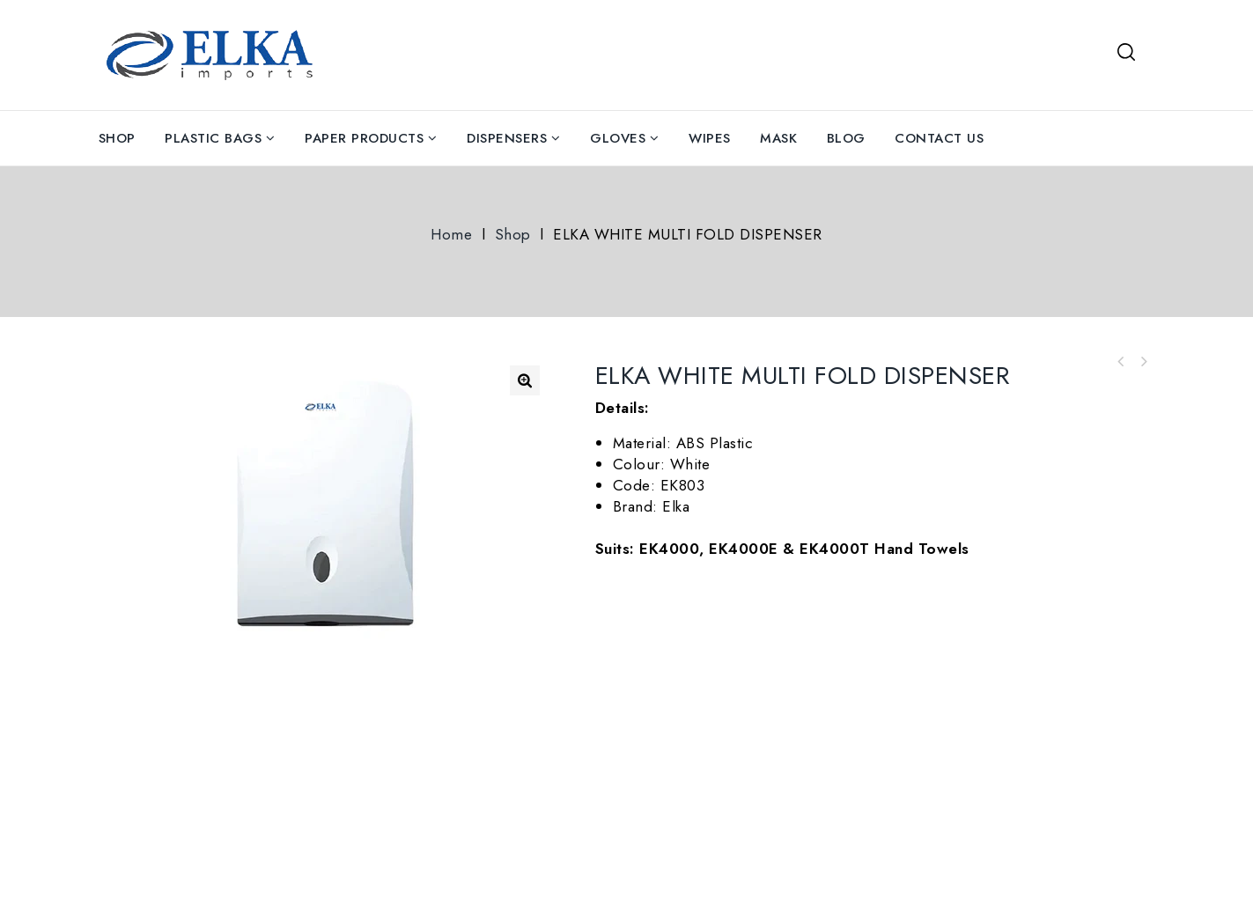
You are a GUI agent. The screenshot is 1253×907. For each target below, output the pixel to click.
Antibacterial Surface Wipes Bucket (1143, 362)
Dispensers (507, 138)
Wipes (710, 138)
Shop (117, 138)
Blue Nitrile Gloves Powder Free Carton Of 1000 (1121, 362)
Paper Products (364, 138)
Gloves (617, 138)
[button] (525, 380)
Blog (846, 138)
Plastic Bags (213, 138)
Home (451, 234)
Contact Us (939, 138)
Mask (778, 138)
